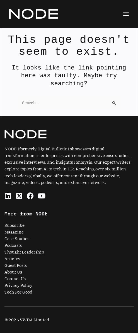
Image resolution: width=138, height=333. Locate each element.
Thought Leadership (24, 252)
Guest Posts (15, 265)
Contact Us (15, 278)
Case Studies (16, 238)
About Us (13, 272)
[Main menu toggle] (126, 14)
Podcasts (13, 245)
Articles (12, 258)
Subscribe (14, 225)
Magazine (14, 232)
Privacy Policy (18, 285)
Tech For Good (18, 292)
